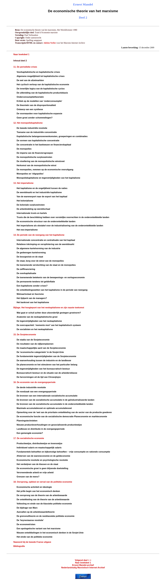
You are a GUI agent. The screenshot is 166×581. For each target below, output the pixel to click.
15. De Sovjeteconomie (24, 334)
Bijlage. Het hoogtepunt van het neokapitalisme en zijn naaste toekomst (48, 307)
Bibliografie (19, 546)
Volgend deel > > (83, 560)
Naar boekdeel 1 (21, 54)
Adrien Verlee (50, 43)
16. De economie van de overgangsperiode (34, 382)
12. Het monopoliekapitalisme (28, 123)
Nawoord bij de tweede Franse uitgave (32, 542)
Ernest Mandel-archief (83, 565)
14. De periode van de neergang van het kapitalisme (38, 235)
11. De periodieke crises (25, 67)
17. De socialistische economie (28, 438)
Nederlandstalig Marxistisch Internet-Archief (83, 567)
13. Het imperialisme (23, 183)
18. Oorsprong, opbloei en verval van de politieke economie (42, 482)
